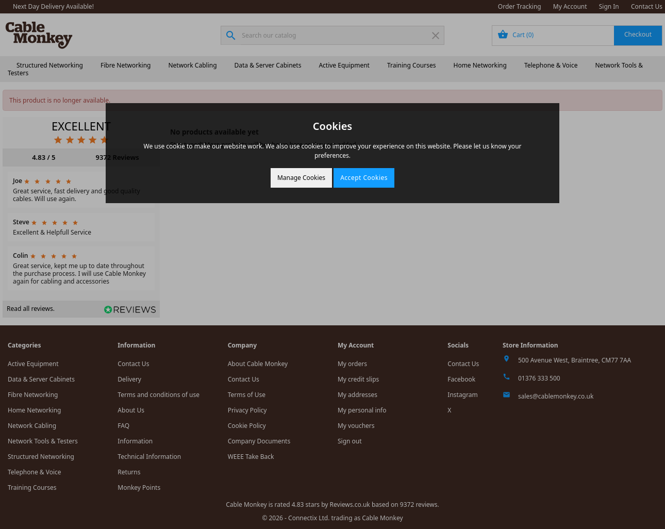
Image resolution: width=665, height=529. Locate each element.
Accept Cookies (364, 177)
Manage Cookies (301, 177)
